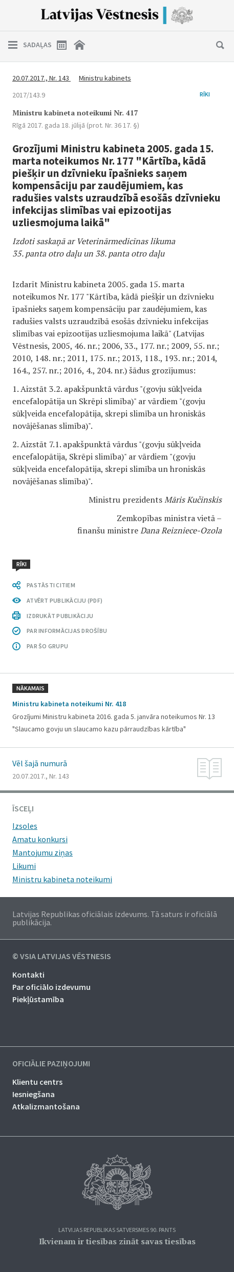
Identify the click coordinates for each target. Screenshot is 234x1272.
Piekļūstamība (38, 999)
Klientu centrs (37, 1082)
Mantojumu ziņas (42, 852)
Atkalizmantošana (46, 1106)
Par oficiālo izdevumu (51, 987)
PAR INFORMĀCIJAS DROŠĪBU (67, 630)
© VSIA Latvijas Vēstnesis (61, 956)
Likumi (24, 866)
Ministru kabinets (105, 78)
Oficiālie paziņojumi (51, 1063)
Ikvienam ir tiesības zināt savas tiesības (117, 1241)
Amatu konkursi (40, 839)
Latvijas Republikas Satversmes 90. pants (117, 1230)
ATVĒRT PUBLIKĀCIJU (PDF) (64, 600)
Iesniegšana (33, 1094)
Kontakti (28, 974)
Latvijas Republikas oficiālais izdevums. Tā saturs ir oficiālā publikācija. (114, 918)
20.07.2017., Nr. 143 (41, 78)
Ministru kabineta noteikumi (62, 879)
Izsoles (24, 826)
